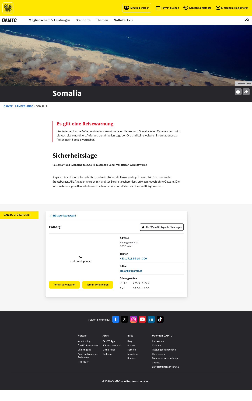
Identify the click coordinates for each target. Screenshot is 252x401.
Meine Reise (109, 349)
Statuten (156, 345)
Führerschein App (112, 345)
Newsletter (132, 354)
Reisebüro (83, 361)
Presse (131, 345)
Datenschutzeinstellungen (165, 358)
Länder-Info (24, 106)
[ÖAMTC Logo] (8, 8)
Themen (102, 20)
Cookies (156, 362)
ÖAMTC (8, 106)
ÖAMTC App (109, 341)
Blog (129, 341)
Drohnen (107, 354)
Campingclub (84, 349)
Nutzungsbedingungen (164, 349)
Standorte (83, 20)
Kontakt (131, 358)
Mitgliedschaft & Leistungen (49, 20)
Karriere (131, 349)
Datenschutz (158, 354)
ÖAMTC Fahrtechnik (88, 345)
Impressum (158, 341)
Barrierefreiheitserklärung (165, 367)
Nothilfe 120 (123, 20)
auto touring (84, 341)
